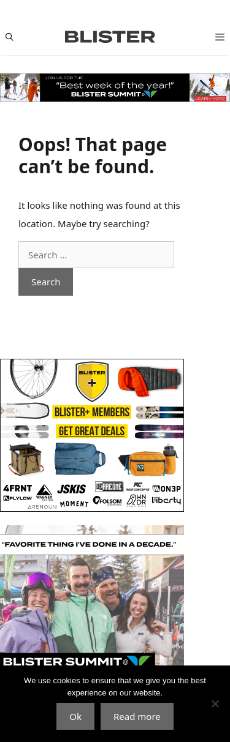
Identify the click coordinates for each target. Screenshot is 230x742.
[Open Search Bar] (9, 36)
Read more (137, 716)
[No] (215, 703)
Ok (75, 716)
